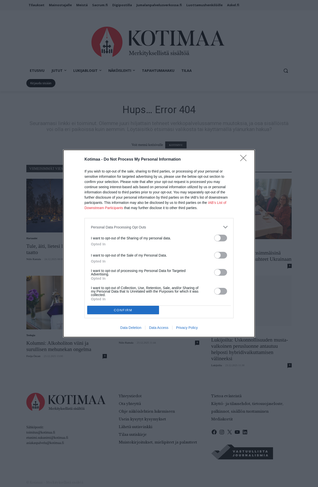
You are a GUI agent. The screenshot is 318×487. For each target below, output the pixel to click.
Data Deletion (130, 328)
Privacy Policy (187, 328)
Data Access (158, 328)
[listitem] (159, 227)
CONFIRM (123, 310)
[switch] (220, 238)
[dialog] (159, 243)
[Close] (245, 159)
